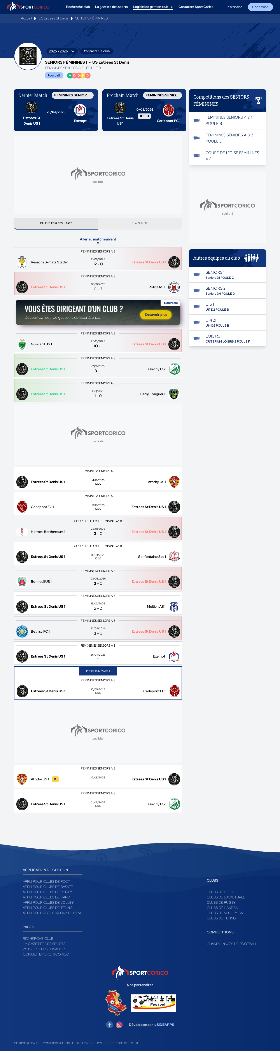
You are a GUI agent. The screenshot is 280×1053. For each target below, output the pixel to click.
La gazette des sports (44, 945)
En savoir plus (156, 316)
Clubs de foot (220, 894)
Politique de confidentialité (118, 1045)
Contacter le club (97, 51)
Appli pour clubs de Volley (48, 904)
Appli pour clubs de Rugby (47, 894)
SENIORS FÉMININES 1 (92, 18)
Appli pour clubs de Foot (46, 883)
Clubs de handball (224, 909)
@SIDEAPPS (164, 1026)
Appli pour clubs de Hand (46, 899)
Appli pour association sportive (52, 915)
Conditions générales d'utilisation (68, 1045)
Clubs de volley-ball (227, 915)
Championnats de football (232, 945)
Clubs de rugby (221, 904)
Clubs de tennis (221, 920)
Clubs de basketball (226, 899)
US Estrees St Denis (53, 18)
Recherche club (38, 940)
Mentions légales (26, 1045)
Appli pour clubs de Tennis (47, 909)
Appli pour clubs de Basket (48, 888)
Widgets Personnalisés (44, 951)
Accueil (26, 18)
